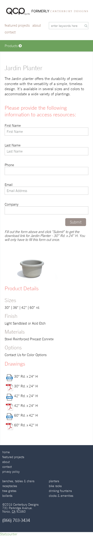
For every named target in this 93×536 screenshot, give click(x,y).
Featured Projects (17, 25)
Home (6, 452)
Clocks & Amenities (61, 496)
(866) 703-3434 (16, 520)
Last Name (46, 149)
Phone (46, 169)
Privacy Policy (11, 471)
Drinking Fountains (60, 491)
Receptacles (9, 486)
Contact (10, 32)
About (36, 25)
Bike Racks (55, 486)
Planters (54, 481)
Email (46, 189)
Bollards (7, 496)
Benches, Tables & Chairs (18, 481)
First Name (46, 130)
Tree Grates (9, 491)
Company (46, 208)
